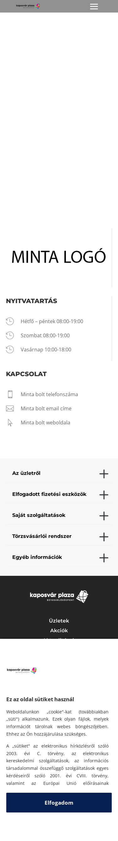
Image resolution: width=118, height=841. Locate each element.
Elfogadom (59, 802)
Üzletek (59, 621)
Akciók (59, 630)
